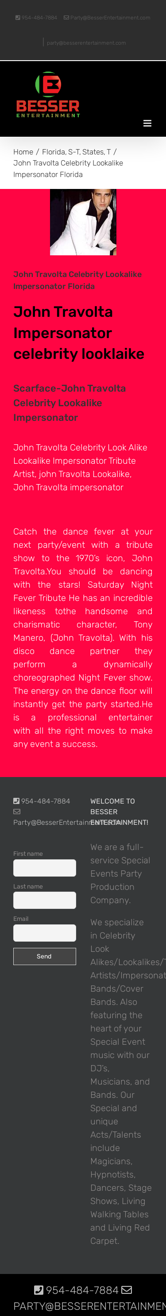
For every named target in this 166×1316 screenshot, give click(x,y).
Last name (28, 886)
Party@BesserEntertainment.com (107, 18)
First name (28, 854)
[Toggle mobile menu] (148, 123)
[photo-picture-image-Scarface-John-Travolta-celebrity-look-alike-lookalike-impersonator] (83, 222)
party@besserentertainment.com (86, 43)
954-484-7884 (36, 18)
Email (20, 919)
